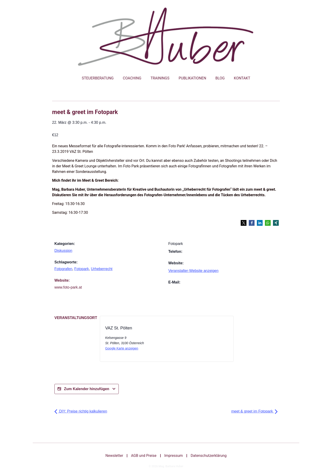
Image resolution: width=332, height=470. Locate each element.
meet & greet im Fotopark (254, 411)
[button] (243, 223)
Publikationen (192, 78)
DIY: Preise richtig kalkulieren (80, 411)
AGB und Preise (143, 455)
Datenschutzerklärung (209, 455)
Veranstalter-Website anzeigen (193, 271)
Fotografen (63, 269)
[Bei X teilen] (186, 340)
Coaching (132, 78)
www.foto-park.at (68, 287)
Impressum (173, 455)
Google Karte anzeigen (121, 348)
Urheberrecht (101, 269)
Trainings (160, 78)
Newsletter (114, 455)
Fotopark (81, 269)
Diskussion (63, 251)
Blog (220, 78)
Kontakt (242, 78)
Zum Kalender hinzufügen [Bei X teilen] (86, 389)
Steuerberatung (98, 78)
